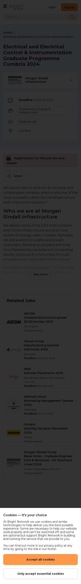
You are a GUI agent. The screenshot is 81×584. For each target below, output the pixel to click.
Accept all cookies (40, 559)
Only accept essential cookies (40, 574)
